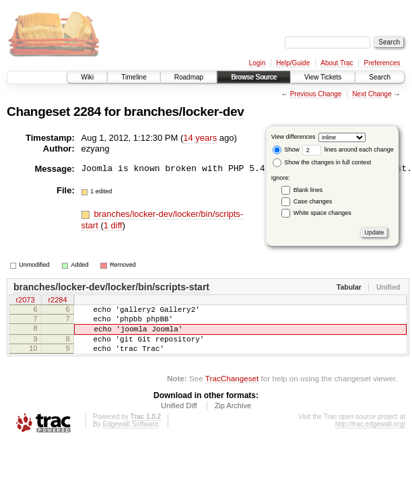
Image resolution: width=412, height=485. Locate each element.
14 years (200, 138)
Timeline (133, 77)
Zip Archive (233, 418)
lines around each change (348, 149)
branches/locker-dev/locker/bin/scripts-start (111, 287)
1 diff (113, 225)
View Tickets (322, 77)
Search (379, 77)
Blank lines (308, 190)
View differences (293, 136)
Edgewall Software (130, 436)
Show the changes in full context (322, 162)
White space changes (322, 212)
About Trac (336, 63)
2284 (87, 111)
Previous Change (316, 94)
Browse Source (254, 77)
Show (286, 149)
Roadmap (188, 77)
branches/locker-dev (184, 111)
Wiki (87, 77)
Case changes (313, 201)
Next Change (371, 94)
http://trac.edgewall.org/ (370, 436)
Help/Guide (293, 63)
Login (257, 63)
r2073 (24, 301)
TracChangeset (232, 390)
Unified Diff (179, 418)
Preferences (382, 63)
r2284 (57, 301)
